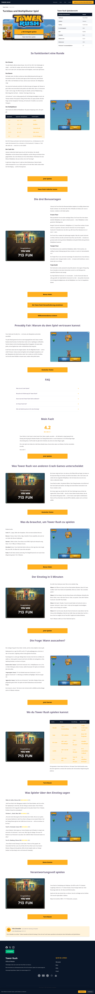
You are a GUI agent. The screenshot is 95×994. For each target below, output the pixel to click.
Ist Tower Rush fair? (21, 404)
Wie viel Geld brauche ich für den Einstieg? (27, 409)
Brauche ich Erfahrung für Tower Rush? (26, 393)
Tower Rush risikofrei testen (47, 189)
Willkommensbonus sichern (47, 316)
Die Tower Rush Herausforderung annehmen (47, 305)
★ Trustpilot (10, 951)
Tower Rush (5, 2)
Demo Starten (47, 862)
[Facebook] (7, 947)
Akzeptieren (82, 991)
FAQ (65, 2)
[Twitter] (10, 947)
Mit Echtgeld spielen (29, 32)
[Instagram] (13, 947)
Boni (61, 2)
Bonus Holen (47, 294)
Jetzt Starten (47, 702)
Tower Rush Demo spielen (29, 37)
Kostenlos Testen (47, 370)
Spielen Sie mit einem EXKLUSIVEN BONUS (83, 2)
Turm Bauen (47, 783)
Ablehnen (90, 991)
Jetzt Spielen (47, 179)
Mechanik (55, 2)
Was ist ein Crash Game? (22, 388)
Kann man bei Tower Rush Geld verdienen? (27, 398)
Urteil (69, 2)
